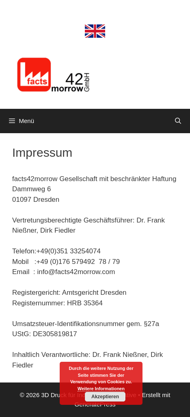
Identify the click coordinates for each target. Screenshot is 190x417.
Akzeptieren (105, 397)
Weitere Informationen (101, 388)
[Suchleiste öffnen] (178, 121)
